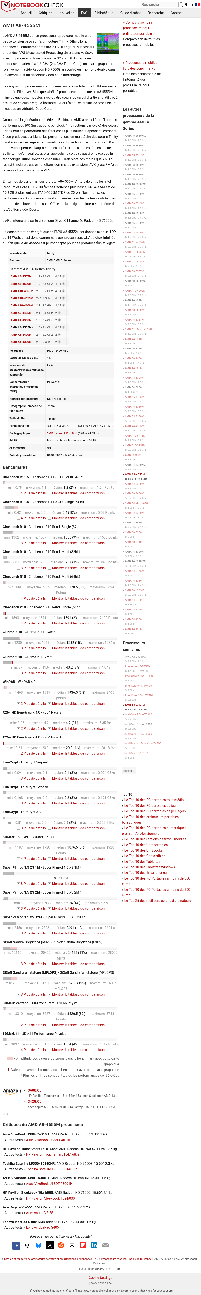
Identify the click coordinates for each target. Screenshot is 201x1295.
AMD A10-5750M (135, 251)
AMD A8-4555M (135, 474)
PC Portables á (158, 878)
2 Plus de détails (31, 704)
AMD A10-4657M (22, 291)
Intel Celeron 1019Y (136, 753)
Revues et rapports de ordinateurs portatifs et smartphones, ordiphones (47, 1258)
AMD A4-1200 (133, 629)
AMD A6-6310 (133, 580)
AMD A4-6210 (133, 339)
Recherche (156, 13)
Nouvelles (66, 13)
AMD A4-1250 (133, 609)
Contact (177, 13)
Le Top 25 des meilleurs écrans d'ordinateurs (158, 901)
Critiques (45, 13)
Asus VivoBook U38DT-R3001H (49, 1184)
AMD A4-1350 (133, 619)
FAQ (84, 13)
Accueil (26, 13)
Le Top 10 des (135, 878)
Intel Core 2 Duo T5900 (138, 714)
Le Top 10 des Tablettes (142, 862)
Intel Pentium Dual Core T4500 (142, 743)
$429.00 (35, 1101)
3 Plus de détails (31, 543)
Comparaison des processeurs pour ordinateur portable (137, 28)
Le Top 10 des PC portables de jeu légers (155, 811)
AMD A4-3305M (134, 377)
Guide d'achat (130, 13)
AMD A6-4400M (21, 334)
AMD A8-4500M (21, 283)
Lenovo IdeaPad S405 (42, 1227)
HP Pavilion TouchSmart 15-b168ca (53, 1154)
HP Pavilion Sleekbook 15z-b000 (50, 1198)
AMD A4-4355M (21, 320)
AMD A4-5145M (134, 570)
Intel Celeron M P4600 (138, 685)
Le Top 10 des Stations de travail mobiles (155, 839)
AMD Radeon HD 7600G (62, 433)
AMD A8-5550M (134, 309)
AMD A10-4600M (22, 305)
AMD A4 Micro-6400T (138, 503)
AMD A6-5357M (134, 319)
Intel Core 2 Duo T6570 (139, 695)
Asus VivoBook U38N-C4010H (48, 1140)
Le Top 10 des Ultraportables (146, 845)
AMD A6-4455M (21, 312)
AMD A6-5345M (134, 590)
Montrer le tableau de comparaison (76, 493)
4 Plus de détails (31, 493)
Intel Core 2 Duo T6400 (139, 676)
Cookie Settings (101, 1278)
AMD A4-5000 (133, 368)
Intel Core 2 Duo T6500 (138, 733)
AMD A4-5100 (133, 600)
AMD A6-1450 (133, 358)
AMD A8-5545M (134, 203)
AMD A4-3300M (134, 483)
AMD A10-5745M (135, 435)
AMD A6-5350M (134, 406)
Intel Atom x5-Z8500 (137, 666)
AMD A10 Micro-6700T (138, 329)
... (196, 13)
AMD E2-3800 (133, 455)
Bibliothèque (103, 13)
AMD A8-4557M (21, 276)
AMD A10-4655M (22, 298)
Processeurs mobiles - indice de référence (126, 1258)
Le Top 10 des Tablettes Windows (149, 867)
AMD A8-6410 (133, 541)
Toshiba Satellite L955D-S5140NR (51, 1169)
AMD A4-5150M (134, 416)
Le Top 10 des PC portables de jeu (150, 806)
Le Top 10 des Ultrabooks (143, 850)
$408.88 (35, 1090)
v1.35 (5, 1114)
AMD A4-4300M (21, 342)
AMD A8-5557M (134, 271)
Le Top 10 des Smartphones (145, 873)
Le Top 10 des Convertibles (144, 856)
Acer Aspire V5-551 (40, 1213)
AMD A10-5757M (135, 445)
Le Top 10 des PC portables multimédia (154, 800)
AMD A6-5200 (133, 532)
